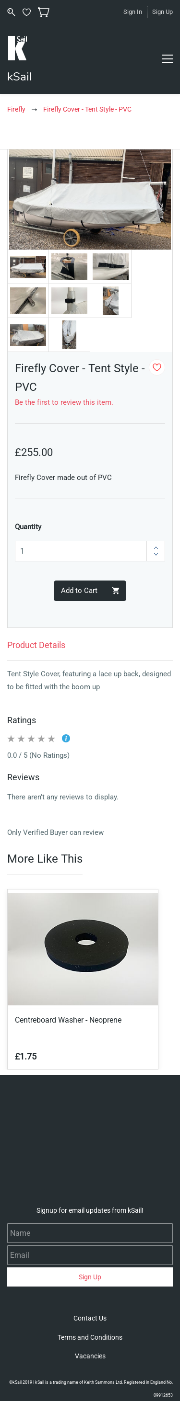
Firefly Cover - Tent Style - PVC (87, 109)
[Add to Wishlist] (157, 367)
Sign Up (162, 11)
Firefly (16, 109)
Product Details (36, 645)
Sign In (132, 11)
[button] (90, 1318)
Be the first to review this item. (64, 402)
